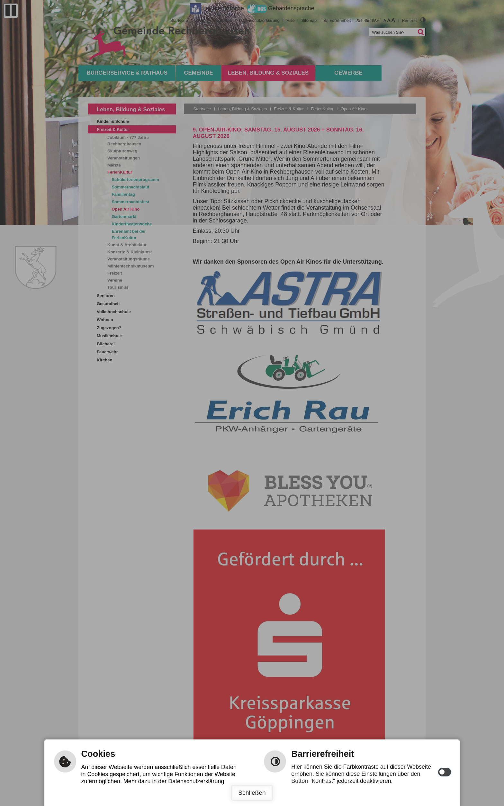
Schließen (252, 792)
